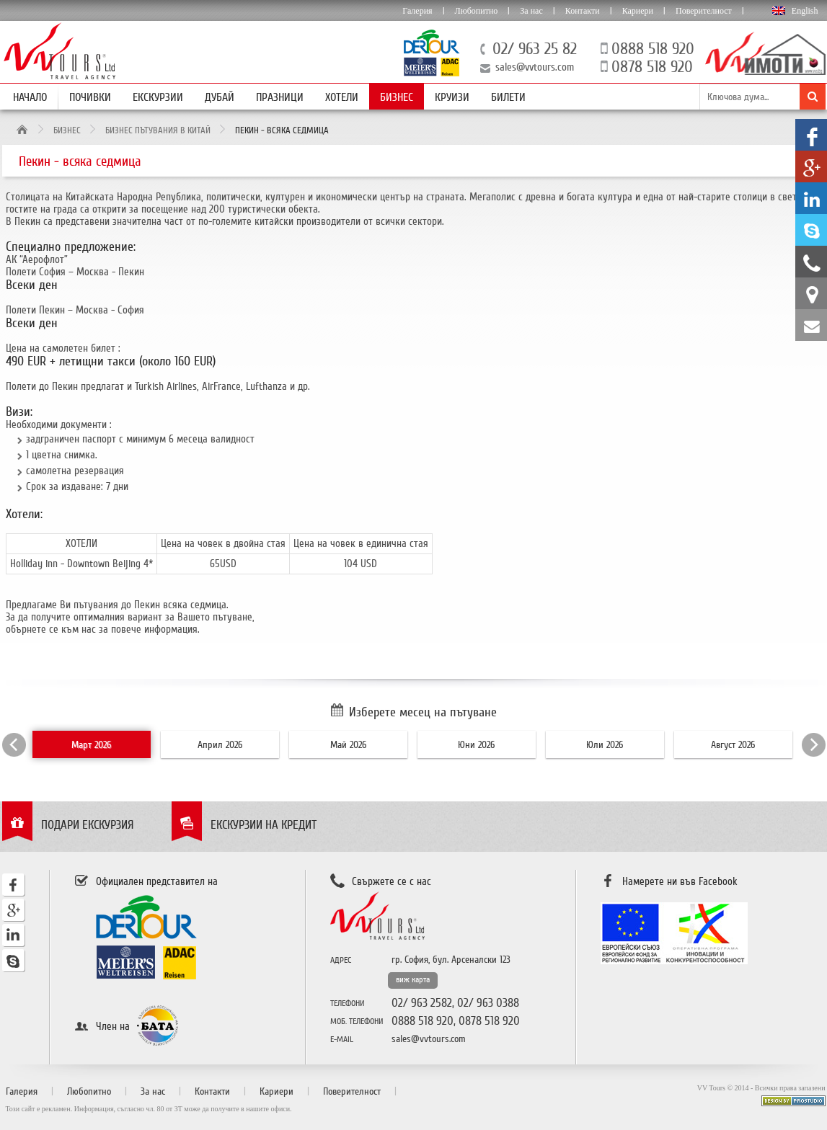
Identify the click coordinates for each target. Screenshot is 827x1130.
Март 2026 (91, 745)
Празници (280, 97)
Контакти (582, 11)
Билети (508, 97)
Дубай (219, 97)
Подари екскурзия (87, 824)
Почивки (90, 97)
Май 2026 (348, 745)
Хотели (341, 97)
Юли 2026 (604, 745)
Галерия (417, 11)
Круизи (452, 97)
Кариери (637, 11)
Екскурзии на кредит (264, 824)
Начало (30, 97)
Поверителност (704, 11)
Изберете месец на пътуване (423, 712)
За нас (531, 11)
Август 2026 (733, 745)
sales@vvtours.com (534, 67)
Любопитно (476, 11)
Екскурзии (158, 97)
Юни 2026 (476, 745)
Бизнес (396, 97)
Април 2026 (220, 745)
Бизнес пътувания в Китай (158, 130)
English (805, 11)
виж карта (413, 979)
